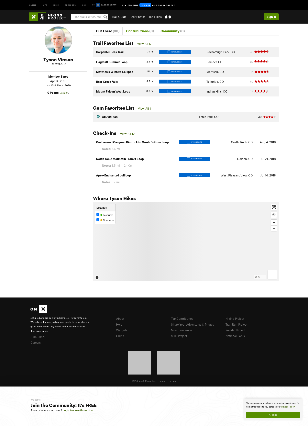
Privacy (172, 380)
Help (119, 324)
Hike (56, 5)
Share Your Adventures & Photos (192, 324)
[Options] (272, 274)
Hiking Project (235, 318)
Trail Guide (119, 16)
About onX (37, 336)
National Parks (235, 336)
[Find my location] (274, 215)
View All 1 (144, 108)
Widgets (121, 330)
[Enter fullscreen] (274, 207)
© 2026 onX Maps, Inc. (144, 380)
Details (64, 92)
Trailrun (70, 5)
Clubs (120, 336)
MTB (45, 5)
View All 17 (144, 43)
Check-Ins (105, 220)
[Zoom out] (274, 228)
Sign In (271, 16)
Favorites (104, 215)
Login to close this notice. (78, 410)
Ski (84, 5)
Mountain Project (182, 330)
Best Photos (137, 16)
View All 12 (127, 133)
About (120, 318)
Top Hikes (155, 16)
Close (273, 414)
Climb (33, 5)
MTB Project (179, 336)
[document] (273, 409)
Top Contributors (182, 318)
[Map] (186, 241)
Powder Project (235, 330)
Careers (35, 342)
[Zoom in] (274, 222)
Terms (162, 380)
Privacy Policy (288, 407)
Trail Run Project (236, 324)
